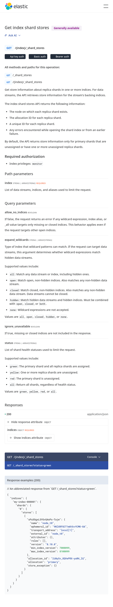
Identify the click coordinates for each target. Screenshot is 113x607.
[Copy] (104, 457)
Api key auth (16, 56)
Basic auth (39, 56)
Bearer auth (62, 56)
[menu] (12, 35)
